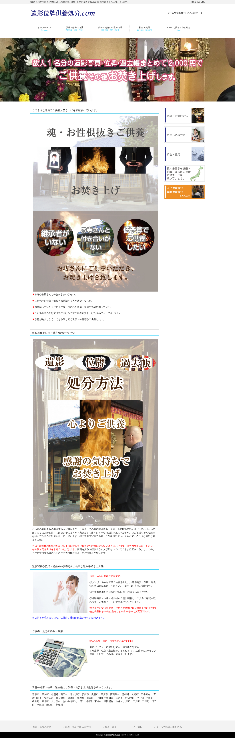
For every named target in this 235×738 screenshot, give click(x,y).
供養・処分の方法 (41, 727)
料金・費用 (111, 727)
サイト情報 (136, 727)
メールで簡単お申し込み (169, 727)
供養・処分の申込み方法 (78, 727)
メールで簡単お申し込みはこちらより (186, 13)
